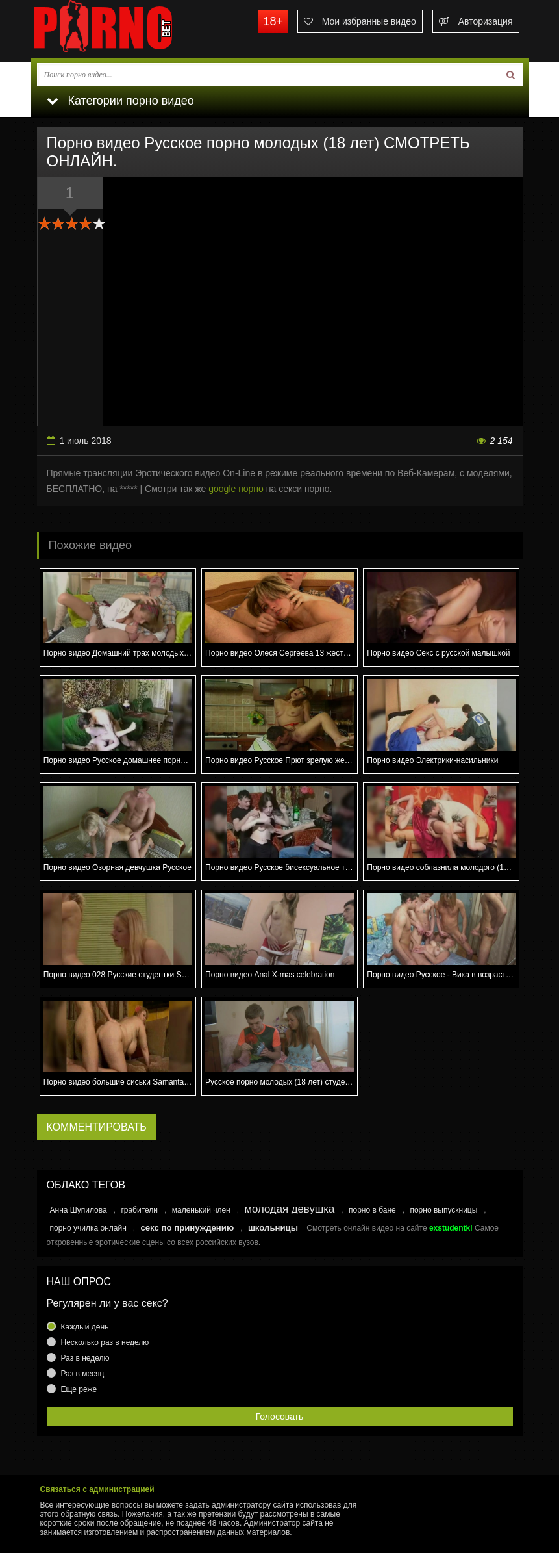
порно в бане (372, 1209)
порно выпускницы (443, 1209)
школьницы (273, 1228)
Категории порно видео (120, 100)
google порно (236, 488)
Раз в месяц (83, 1373)
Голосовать (280, 1416)
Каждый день (85, 1326)
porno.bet (128, 29)
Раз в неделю (85, 1358)
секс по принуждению (187, 1228)
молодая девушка (289, 1209)
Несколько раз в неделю (105, 1342)
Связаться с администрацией (97, 1489)
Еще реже (79, 1389)
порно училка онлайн (88, 1228)
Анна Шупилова (78, 1209)
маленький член (201, 1209)
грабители (139, 1209)
